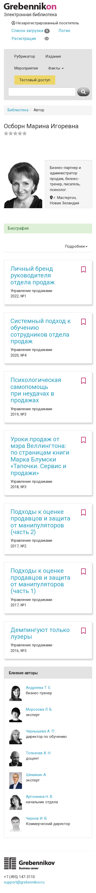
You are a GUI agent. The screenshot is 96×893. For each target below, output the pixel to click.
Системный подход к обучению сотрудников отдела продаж (40, 331)
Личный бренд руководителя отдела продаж (32, 275)
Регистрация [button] (24, 38)
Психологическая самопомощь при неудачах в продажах (35, 390)
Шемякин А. (36, 774)
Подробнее (76, 246)
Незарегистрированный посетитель (45, 23)
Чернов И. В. (36, 818)
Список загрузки (31, 30)
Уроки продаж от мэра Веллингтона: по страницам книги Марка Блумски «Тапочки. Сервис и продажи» (39, 456)
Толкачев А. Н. (38, 753)
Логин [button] (64, 30)
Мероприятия (26, 68)
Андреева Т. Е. (38, 687)
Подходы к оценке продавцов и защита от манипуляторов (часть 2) (40, 522)
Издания (53, 56)
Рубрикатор (24, 56)
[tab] (48, 229)
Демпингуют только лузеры (40, 633)
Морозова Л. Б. (39, 709)
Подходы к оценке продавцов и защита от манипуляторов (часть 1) (40, 581)
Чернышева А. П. (40, 731)
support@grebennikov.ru (24, 882)
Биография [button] (18, 228)
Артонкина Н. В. (39, 796)
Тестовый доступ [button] (34, 80)
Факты (56, 68)
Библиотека (18, 110)
